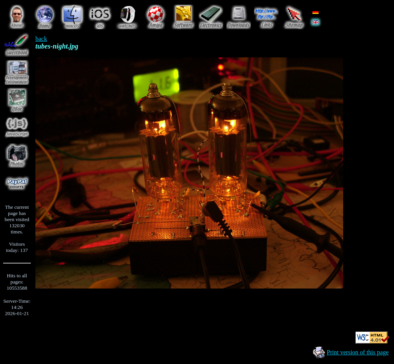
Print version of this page (358, 352)
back (41, 38)
